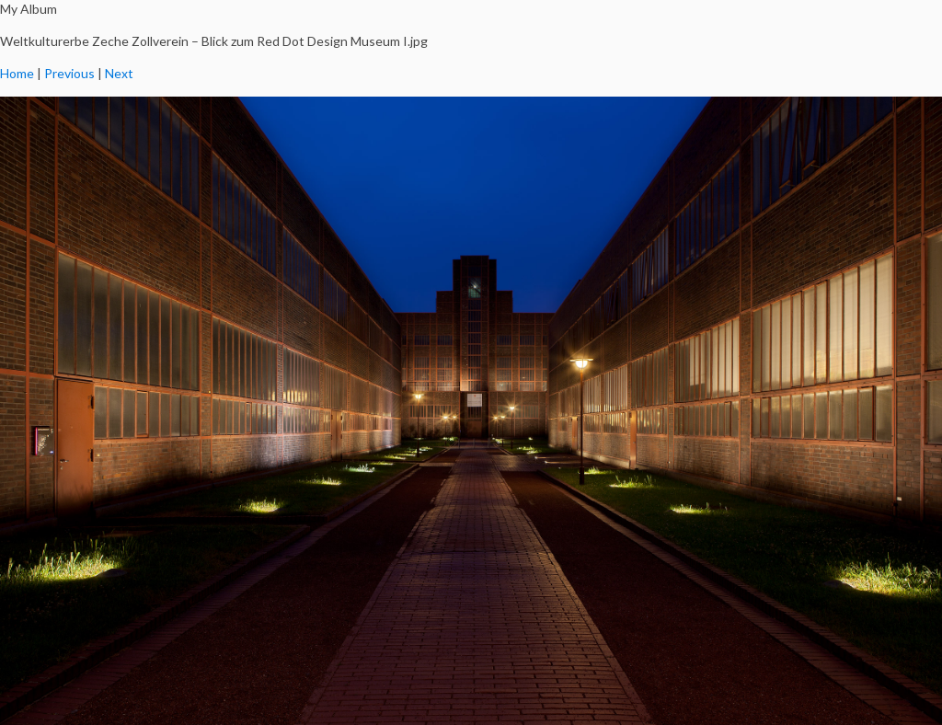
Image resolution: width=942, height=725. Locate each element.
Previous (69, 73)
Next (119, 73)
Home (17, 73)
